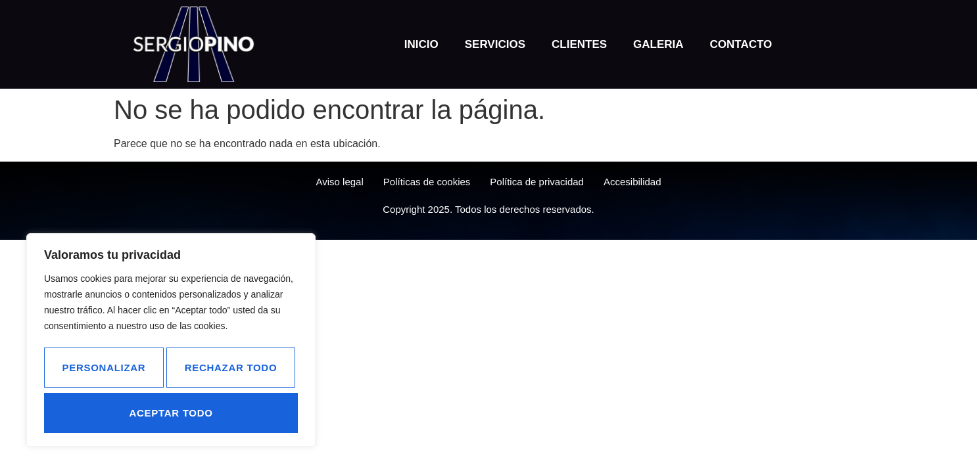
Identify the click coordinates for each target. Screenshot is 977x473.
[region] (171, 343)
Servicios (495, 44)
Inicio (421, 44)
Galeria (658, 44)
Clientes (579, 44)
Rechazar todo (108, 412)
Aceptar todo (238, 412)
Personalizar (168, 371)
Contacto (741, 44)
